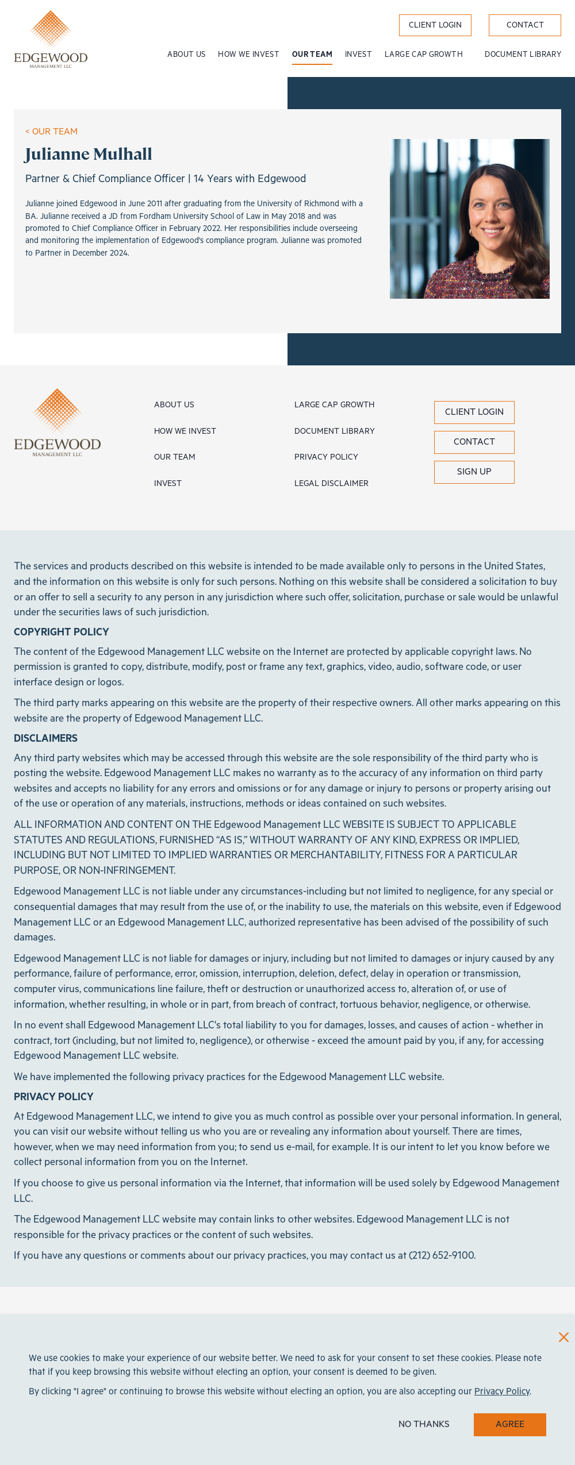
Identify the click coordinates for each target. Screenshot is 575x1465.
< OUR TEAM (51, 131)
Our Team (312, 55)
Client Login (474, 412)
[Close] (563, 1337)
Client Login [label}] (435, 25)
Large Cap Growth (425, 55)
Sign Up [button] (474, 472)
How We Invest (248, 55)
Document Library (523, 55)
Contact (474, 442)
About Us (186, 55)
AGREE (510, 1424)
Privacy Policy (326, 457)
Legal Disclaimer (331, 483)
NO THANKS (424, 1424)
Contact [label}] (525, 25)
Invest (358, 55)
